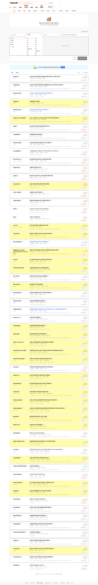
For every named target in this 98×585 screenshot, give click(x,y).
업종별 (29, 10)
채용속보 (42, 10)
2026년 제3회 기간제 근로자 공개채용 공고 (39, 276)
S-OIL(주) (15, 225)
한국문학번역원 (16, 85)
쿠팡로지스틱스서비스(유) (18, 342)
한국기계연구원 (16, 276)
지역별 (14, 10)
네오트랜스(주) (16, 375)
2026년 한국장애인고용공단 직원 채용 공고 (39, 109)
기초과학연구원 (16, 233)
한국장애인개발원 (16, 524)
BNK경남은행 (15, 416)
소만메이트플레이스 (17, 200)
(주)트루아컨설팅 (16, 499)
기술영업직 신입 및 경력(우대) (36, 192)
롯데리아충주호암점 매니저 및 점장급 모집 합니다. (40, 200)
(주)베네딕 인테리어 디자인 (35, 167)
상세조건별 (35, 10)
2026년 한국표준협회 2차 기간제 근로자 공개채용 (40, 491)
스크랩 (12, 72)
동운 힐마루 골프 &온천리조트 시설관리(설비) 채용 (40, 159)
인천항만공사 (15, 76)
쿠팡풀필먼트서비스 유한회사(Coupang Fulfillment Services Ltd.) (20, 251)
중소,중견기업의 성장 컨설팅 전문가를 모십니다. (40, 126)
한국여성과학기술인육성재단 (18, 358)
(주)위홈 (14, 209)
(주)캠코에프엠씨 (16, 433)
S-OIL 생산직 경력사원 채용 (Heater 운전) (39, 225)
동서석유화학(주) (16, 184)
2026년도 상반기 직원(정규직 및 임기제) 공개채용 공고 (41, 557)
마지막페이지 (61, 574)
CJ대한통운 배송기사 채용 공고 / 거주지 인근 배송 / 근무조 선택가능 (44, 151)
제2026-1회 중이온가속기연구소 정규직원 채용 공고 (41, 233)
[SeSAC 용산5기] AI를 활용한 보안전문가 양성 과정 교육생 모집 (43, 400)
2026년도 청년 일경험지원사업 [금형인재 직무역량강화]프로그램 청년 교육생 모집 (47, 408)
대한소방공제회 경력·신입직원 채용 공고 (38, 334)
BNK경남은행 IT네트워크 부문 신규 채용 (38, 416)
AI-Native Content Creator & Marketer (39, 209)
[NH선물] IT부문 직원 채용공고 (36, 284)
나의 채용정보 (73, 10)
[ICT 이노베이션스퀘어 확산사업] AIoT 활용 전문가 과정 (42, 482)
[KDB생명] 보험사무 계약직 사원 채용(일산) (39, 242)
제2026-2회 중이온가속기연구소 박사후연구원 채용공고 (42, 548)
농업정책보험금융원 (17, 515)
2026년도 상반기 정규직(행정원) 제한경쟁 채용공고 (41, 507)
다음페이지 (59, 574)
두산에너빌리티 (16, 391)
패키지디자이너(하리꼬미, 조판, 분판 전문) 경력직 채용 (41, 176)
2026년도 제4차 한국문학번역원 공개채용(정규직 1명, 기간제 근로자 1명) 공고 (46, 85)
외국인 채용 (61, 10)
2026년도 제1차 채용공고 (35, 317)
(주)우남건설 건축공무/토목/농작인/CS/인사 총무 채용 (41, 367)
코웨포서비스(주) (16, 425)
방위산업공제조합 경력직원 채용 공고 (37, 325)
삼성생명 (15, 126)
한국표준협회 (15, 491)
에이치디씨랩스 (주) (17, 159)
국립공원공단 (15, 101)
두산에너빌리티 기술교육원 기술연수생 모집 (39, 391)
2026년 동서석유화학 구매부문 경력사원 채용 (39, 184)
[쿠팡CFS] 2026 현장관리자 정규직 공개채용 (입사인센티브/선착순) (44, 250)
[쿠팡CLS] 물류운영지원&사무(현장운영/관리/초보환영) (41, 342)
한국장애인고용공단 (17, 109)
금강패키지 (15, 176)
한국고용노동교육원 (17, 93)
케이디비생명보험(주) (17, 242)
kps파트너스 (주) (16, 317)
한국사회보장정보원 (17, 383)
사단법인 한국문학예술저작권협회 (19, 466)
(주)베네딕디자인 (16, 167)
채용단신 (66, 10)
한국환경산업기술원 (17, 301)
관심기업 (17, 72)
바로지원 (83, 129)
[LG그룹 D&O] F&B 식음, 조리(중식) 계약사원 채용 (40, 259)
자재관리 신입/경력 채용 (35, 217)
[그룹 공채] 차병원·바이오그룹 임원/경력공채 (39, 268)
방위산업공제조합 (16, 325)
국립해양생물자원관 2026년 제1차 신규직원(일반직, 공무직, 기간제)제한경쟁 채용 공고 (48, 309)
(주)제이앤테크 (16, 565)
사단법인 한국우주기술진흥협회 (19, 118)
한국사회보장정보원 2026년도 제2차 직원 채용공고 (41, 383)
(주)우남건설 (15, 367)
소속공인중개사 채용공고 (35, 532)
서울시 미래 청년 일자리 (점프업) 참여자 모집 (39, 458)
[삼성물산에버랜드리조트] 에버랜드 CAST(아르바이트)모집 (42, 441)
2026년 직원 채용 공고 (34, 466)
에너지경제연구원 (16, 507)
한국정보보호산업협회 (17, 400)
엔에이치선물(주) (16, 284)
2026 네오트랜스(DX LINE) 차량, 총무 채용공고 (40, 375)
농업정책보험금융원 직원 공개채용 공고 (38, 515)
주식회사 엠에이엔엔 (17, 474)
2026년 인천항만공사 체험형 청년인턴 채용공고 (40, 540)
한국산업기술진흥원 (17, 292)
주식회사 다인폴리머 (17, 192)
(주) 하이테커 (15, 449)
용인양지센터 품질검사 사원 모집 (36, 565)
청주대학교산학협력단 (17, 482)
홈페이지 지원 (83, 80)
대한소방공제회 (16, 334)
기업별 (24, 10)
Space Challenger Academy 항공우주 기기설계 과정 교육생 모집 (44, 118)
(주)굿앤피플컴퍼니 (17, 151)
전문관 (53, 10)
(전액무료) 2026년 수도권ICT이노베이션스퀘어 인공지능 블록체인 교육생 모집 (46, 350)
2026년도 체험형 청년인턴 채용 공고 (37, 301)
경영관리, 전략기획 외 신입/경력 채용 (37, 499)
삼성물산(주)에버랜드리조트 (18, 441)
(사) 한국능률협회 (16, 458)
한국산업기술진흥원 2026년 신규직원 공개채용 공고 (41, 292)
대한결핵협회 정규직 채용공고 (36, 134)
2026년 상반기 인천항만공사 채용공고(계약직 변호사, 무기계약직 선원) (45, 76)
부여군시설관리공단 (17, 557)
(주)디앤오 (15, 259)
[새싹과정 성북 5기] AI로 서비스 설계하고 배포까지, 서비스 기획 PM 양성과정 (46, 449)
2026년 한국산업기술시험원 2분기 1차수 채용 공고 (40, 142)
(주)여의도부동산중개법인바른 (19, 532)
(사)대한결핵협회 (16, 134)
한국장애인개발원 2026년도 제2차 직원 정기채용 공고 (41, 524)
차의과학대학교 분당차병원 (18, 268)
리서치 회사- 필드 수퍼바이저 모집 (37, 474)
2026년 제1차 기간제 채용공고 (36, 425)
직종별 (19, 10)
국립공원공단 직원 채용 (34, 101)
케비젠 (14, 217)
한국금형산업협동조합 (17, 408)
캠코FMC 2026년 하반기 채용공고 (37, 433)
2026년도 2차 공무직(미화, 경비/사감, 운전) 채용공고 (41, 93)
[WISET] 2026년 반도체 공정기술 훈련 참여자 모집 (41, 358)
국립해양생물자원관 (17, 309)
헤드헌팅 (48, 10)
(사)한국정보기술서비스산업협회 (19, 350)
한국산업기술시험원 (17, 142)
